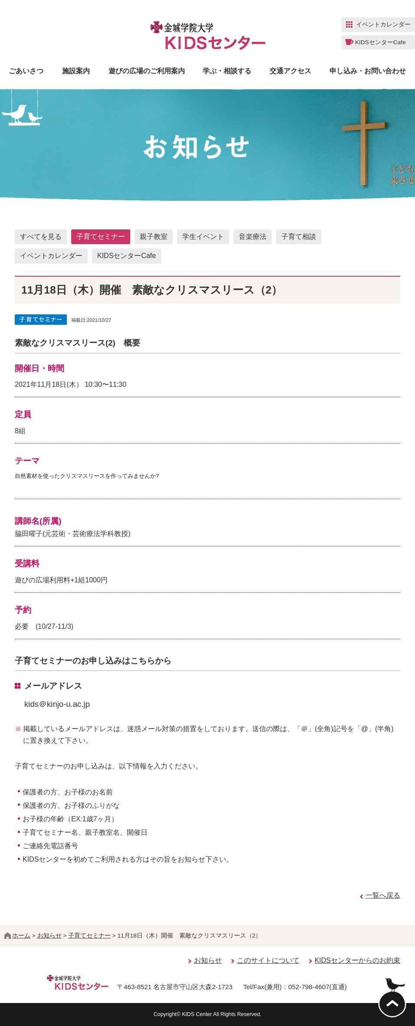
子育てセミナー (100, 236)
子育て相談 (298, 236)
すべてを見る (41, 236)
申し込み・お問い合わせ (367, 71)
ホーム (17, 935)
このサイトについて (268, 960)
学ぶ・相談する (227, 71)
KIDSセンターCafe (126, 255)
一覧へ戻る (383, 895)
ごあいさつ (26, 71)
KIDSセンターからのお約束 (357, 960)
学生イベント (203, 236)
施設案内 (76, 71)
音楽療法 (253, 236)
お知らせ (49, 935)
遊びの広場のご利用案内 (147, 71)
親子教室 (154, 236)
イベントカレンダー (51, 255)
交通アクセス (290, 71)
